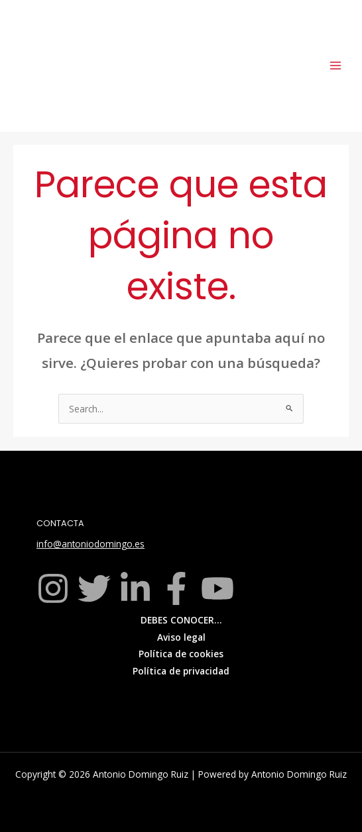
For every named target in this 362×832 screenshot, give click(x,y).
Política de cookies (181, 653)
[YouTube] (217, 588)
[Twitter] (94, 588)
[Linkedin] (135, 588)
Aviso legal (181, 637)
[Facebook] (176, 588)
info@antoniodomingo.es (90, 543)
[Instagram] (53, 588)
